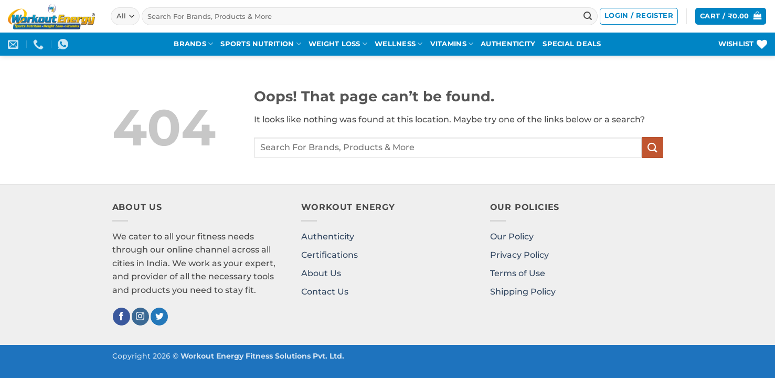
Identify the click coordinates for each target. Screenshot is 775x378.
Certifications (329, 255)
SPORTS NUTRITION (260, 44)
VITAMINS (452, 44)
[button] (639, 16)
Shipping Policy (523, 292)
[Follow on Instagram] (140, 317)
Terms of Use (517, 273)
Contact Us (324, 292)
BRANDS (193, 44)
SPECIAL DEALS (572, 44)
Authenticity (327, 237)
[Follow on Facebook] (121, 317)
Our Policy (512, 237)
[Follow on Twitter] (159, 317)
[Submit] (588, 16)
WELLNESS (399, 44)
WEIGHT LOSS (338, 44)
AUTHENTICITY (508, 44)
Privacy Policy (519, 255)
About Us (321, 273)
